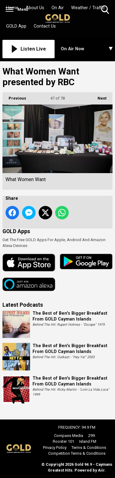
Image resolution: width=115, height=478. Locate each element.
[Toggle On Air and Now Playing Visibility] (87, 49)
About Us (35, 7)
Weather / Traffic (88, 7)
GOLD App (16, 26)
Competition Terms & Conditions (76, 453)
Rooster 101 (63, 441)
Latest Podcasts (22, 305)
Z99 (91, 435)
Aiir (101, 470)
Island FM (87, 441)
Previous (14, 96)
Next (98, 96)
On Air (58, 7)
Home (12, 7)
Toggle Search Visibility (105, 10)
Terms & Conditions (88, 447)
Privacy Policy (55, 447)
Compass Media (68, 435)
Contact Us (45, 26)
